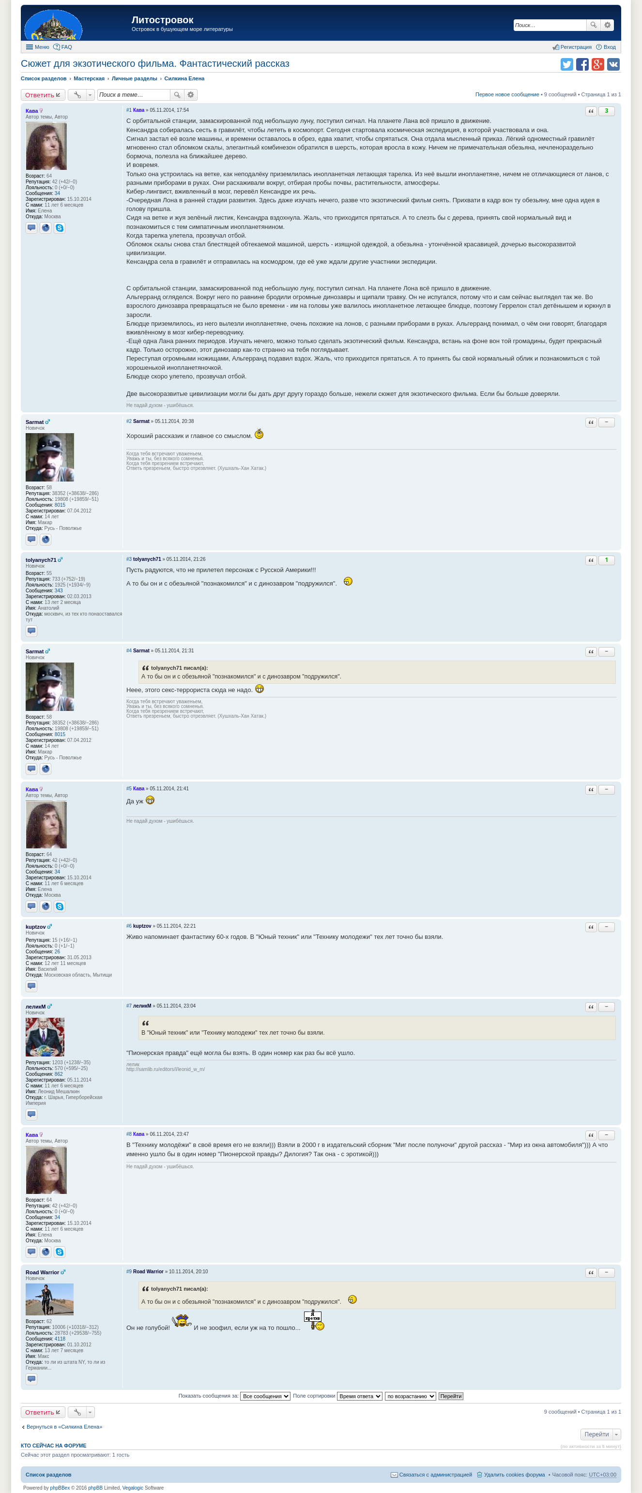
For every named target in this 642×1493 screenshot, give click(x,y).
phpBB (95, 1488)
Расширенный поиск (607, 25)
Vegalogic (132, 1488)
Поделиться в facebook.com (582, 64)
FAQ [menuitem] (66, 47)
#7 (129, 1006)
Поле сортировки (337, 1396)
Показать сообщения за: (235, 1396)
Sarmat (35, 422)
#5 (129, 788)
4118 (60, 1339)
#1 (129, 110)
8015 (60, 505)
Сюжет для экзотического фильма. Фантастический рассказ (155, 63)
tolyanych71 (41, 560)
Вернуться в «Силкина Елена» (64, 1427)
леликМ (36, 1007)
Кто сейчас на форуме (54, 1445)
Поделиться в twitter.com (567, 64)
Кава (32, 111)
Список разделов (49, 1475)
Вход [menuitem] (610, 47)
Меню (42, 47)
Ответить (39, 94)
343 (59, 590)
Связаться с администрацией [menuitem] (435, 1475)
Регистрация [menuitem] (576, 47)
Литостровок (162, 20)
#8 (129, 1134)
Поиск (593, 25)
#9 (129, 1271)
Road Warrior (42, 1272)
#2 (129, 421)
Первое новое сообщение (507, 94)
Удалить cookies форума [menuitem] (514, 1475)
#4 (129, 650)
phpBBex (60, 1488)
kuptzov (36, 927)
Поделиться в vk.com (613, 64)
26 (57, 951)
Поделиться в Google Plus (598, 64)
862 (59, 1074)
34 (57, 193)
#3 (129, 559)
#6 (129, 926)
